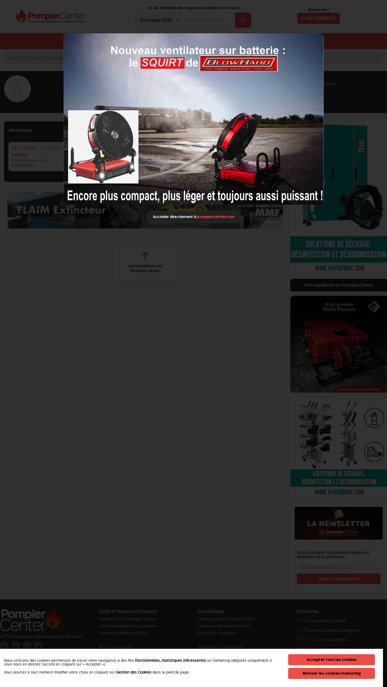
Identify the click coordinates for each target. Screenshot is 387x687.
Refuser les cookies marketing (332, 673)
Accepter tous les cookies (331, 659)
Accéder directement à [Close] (193, 216)
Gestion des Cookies (133, 672)
